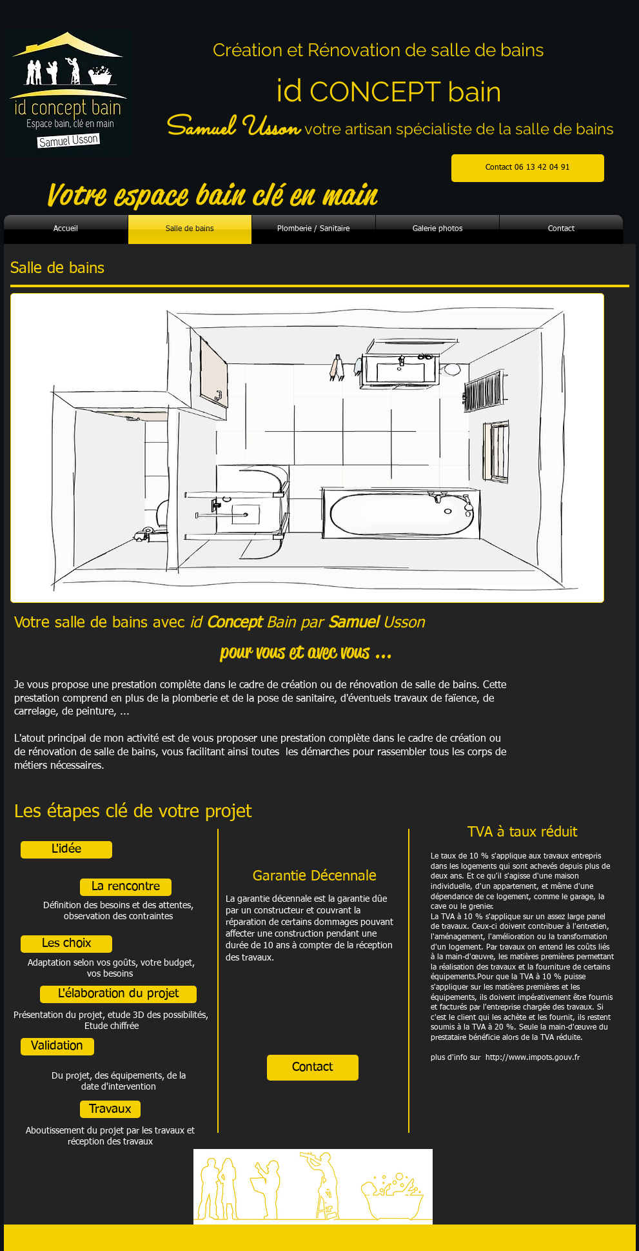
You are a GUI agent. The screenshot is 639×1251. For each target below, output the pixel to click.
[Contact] (313, 1068)
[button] (66, 850)
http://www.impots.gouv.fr (533, 1058)
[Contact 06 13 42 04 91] (527, 168)
